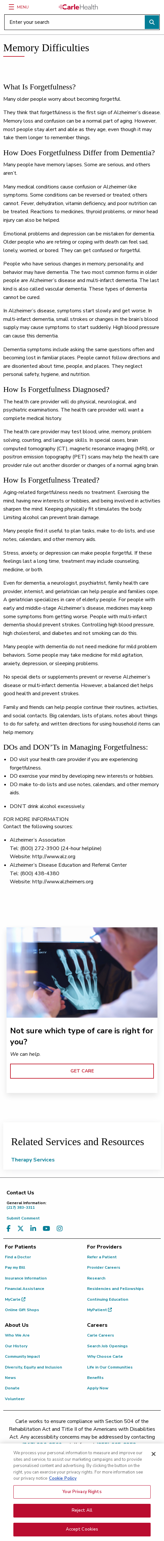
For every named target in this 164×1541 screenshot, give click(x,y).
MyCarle (15, 1299)
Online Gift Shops (22, 1309)
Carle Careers (100, 1335)
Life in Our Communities (110, 1367)
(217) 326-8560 (42, 1444)
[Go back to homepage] (78, 6)
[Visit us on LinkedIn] (33, 1228)
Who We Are (17, 1335)
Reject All (82, 1514)
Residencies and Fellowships (115, 1288)
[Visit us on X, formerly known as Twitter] (20, 1228)
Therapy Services (33, 1159)
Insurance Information (26, 1278)
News (10, 1377)
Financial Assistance (24, 1288)
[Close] (153, 1457)
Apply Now (97, 1388)
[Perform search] (152, 22)
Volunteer (15, 1398)
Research (96, 1278)
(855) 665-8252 (116, 1444)
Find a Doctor (18, 1257)
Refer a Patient (102, 1257)
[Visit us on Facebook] (9, 1228)
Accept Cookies (82, 1533)
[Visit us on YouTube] (46, 1228)
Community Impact (22, 1356)
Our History (16, 1346)
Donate (12, 1388)
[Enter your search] (82, 22)
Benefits (95, 1377)
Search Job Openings (107, 1346)
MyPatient (99, 1309)
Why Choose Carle (105, 1356)
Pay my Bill (15, 1267)
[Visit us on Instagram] (60, 1228)
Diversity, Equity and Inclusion (33, 1367)
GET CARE (82, 1071)
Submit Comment (23, 1218)
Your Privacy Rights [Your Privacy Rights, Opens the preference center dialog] (81, 1495)
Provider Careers (103, 1267)
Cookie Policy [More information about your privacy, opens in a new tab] (63, 1482)
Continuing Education (107, 1299)
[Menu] (11, 6)
